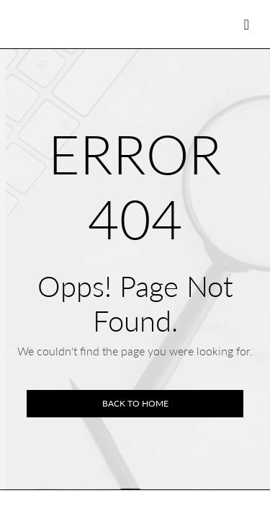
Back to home (135, 403)
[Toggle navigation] (246, 24)
